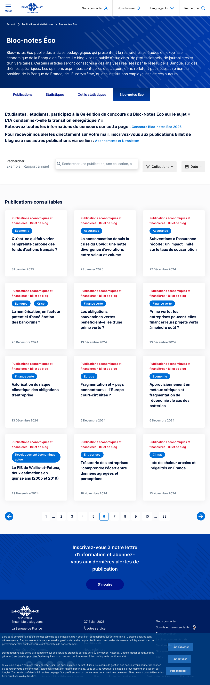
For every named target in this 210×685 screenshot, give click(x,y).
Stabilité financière (96, 627)
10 (148, 507)
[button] (160, 163)
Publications (23, 94)
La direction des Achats (171, 631)
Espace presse (166, 625)
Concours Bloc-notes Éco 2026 (156, 127)
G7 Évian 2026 (93, 613)
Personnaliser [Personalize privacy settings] (178, 670)
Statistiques (55, 94)
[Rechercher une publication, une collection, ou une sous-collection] (96, 164)
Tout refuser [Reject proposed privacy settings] (179, 658)
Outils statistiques (92, 94)
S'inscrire (105, 576)
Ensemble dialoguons (25, 613)
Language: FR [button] (162, 8)
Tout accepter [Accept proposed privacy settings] (180, 646)
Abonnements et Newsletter (117, 141)
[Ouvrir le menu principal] (8, 8)
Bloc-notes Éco (132, 94)
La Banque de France (25, 620)
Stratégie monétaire (24, 627)
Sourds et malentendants (172, 618)
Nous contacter (166, 612)
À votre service (94, 620)
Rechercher (15, 161)
